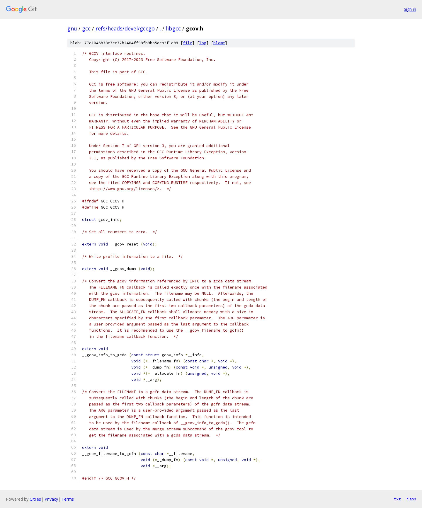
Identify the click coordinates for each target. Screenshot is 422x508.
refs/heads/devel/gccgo (125, 28)
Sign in (410, 9)
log (202, 42)
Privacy (51, 499)
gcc (86, 28)
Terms (68, 499)
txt (397, 499)
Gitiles (35, 499)
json (411, 499)
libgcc (173, 28)
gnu (72, 28)
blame (219, 42)
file (187, 42)
